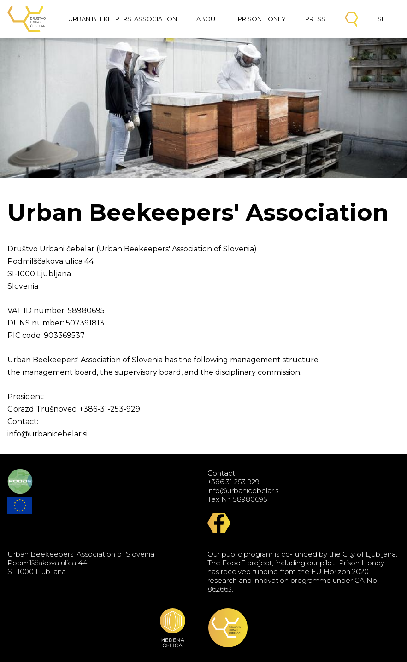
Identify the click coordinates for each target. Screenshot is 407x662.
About (207, 19)
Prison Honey (262, 19)
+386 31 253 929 (233, 481)
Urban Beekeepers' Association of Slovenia (26, 19)
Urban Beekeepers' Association (122, 19)
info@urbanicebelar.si (243, 490)
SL (381, 19)
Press (315, 19)
